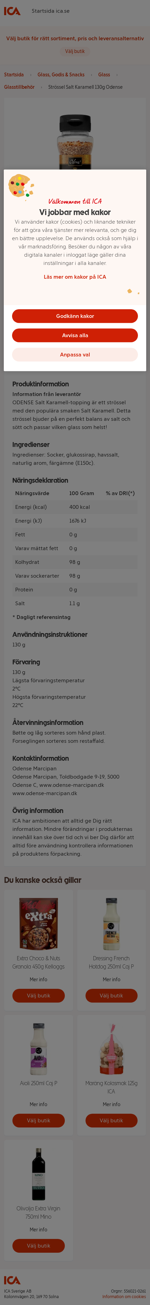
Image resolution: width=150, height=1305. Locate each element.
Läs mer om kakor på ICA (75, 277)
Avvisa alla (75, 335)
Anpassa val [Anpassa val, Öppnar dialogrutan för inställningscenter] (75, 354)
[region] (75, 270)
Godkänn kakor (75, 316)
